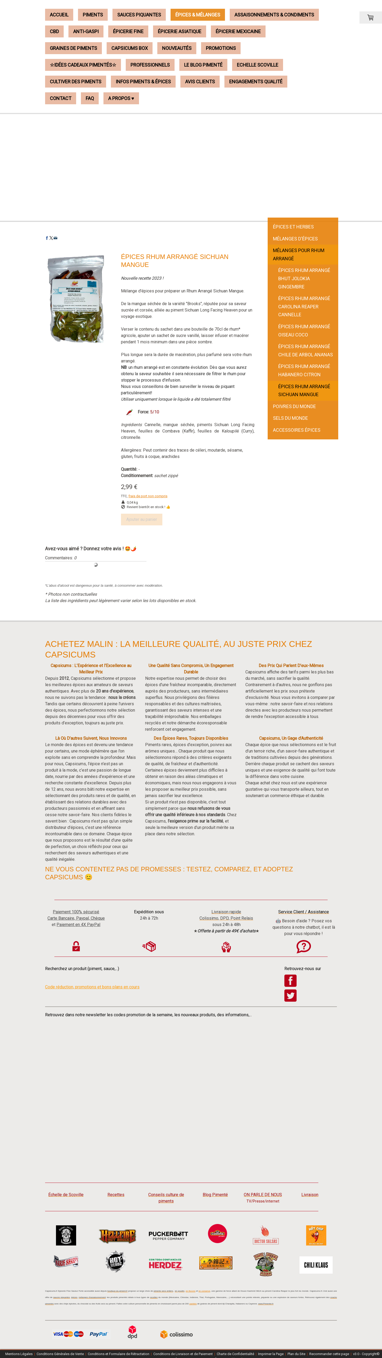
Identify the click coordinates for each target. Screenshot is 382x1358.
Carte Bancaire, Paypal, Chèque (76, 918)
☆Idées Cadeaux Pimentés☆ (83, 65)
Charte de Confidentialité (235, 1354)
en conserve (204, 1291)
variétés (193, 1304)
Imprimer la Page (271, 1354)
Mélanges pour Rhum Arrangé (298, 254)
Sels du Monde (290, 418)
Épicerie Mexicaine (238, 31)
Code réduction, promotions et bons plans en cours (92, 986)
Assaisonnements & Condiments (274, 15)
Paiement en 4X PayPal (78, 924)
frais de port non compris (147, 496)
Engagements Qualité (256, 81)
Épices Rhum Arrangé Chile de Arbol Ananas (305, 350)
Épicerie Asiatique (179, 31)
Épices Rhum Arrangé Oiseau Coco (304, 331)
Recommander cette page (329, 1354)
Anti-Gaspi (86, 31)
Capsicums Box (129, 48)
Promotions (221, 48)
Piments (93, 15)
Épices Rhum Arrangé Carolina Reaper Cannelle (304, 306)
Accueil (59, 15)
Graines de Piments (73, 48)
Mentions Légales (19, 1354)
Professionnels (150, 65)
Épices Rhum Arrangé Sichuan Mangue (304, 390)
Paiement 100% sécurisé (76, 911)
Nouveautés (177, 48)
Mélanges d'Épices (295, 238)
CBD (54, 31)
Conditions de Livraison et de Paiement (183, 1354)
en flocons (191, 1291)
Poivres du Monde (294, 406)
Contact (60, 98)
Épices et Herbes (293, 227)
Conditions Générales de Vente (60, 1354)
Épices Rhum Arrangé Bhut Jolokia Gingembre (304, 278)
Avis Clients (200, 81)
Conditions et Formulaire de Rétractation (118, 1354)
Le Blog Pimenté (203, 65)
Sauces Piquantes (139, 15)
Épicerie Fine (128, 31)
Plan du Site (296, 1354)
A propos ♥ (121, 98)
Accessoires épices (296, 430)
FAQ (90, 98)
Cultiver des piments (75, 81)
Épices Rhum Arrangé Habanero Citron (304, 370)
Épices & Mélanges (197, 15)
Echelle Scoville (257, 65)
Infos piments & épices (143, 81)
